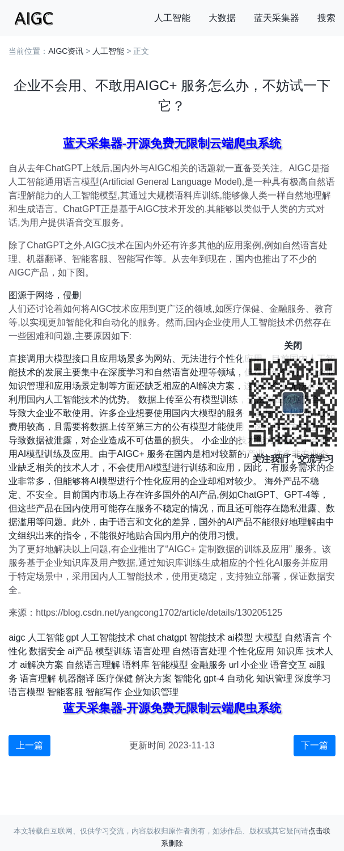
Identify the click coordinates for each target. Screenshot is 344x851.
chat (146, 637)
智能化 (187, 678)
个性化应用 (251, 651)
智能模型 (170, 665)
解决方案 (153, 678)
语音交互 (288, 665)
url (234, 665)
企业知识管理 (151, 692)
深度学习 (313, 678)
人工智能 (172, 18)
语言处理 (152, 651)
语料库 (136, 665)
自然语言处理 (199, 651)
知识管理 (274, 678)
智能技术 (207, 637)
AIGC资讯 (65, 51)
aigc (17, 637)
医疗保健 (115, 678)
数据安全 (47, 651)
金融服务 (208, 665)
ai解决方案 (41, 665)
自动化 (240, 678)
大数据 (222, 18)
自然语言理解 (93, 665)
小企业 (254, 665)
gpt (72, 637)
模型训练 (113, 651)
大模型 (268, 637)
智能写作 (104, 692)
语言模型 (27, 692)
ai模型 (240, 637)
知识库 (290, 651)
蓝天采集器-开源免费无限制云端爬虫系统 (172, 143)
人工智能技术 (108, 637)
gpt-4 (213, 678)
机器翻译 (76, 678)
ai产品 (79, 651)
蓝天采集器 (276, 18)
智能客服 (65, 692)
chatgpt (171, 637)
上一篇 (29, 745)
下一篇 (314, 745)
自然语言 (302, 637)
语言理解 (38, 678)
